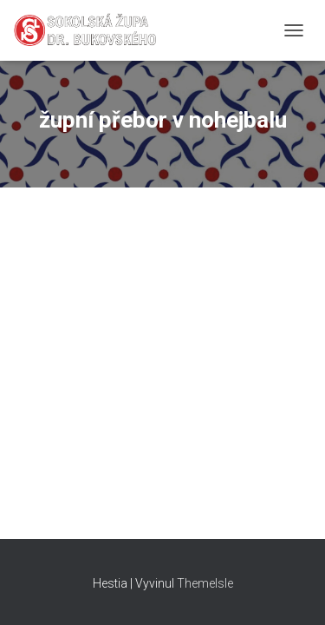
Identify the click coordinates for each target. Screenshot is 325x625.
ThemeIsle (205, 583)
